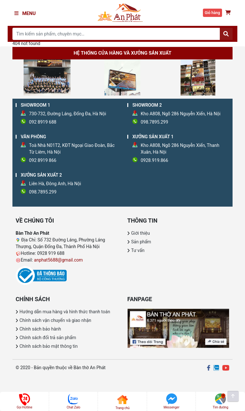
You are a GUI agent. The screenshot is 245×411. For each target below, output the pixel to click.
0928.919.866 (154, 160)
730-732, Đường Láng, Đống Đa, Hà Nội (67, 113)
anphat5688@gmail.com (58, 260)
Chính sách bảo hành (40, 328)
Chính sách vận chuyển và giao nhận (55, 320)
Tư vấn (138, 250)
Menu (25, 13)
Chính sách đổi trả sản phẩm (47, 337)
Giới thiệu (140, 233)
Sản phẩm (141, 241)
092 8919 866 (42, 160)
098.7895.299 (154, 122)
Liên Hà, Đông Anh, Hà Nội (55, 183)
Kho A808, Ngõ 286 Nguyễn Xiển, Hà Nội (180, 113)
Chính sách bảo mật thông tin (48, 346)
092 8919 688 (42, 122)
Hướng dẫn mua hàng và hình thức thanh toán (64, 311)
